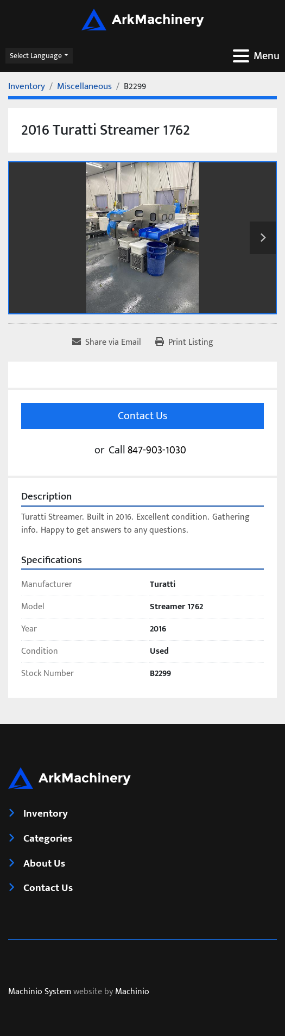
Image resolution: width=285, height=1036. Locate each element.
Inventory (45, 813)
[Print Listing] (184, 342)
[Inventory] (26, 86)
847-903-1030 (157, 450)
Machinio (132, 991)
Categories (47, 838)
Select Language (36, 55)
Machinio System (39, 991)
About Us (44, 863)
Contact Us (142, 416)
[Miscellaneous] (84, 86)
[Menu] (241, 55)
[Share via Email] (106, 342)
